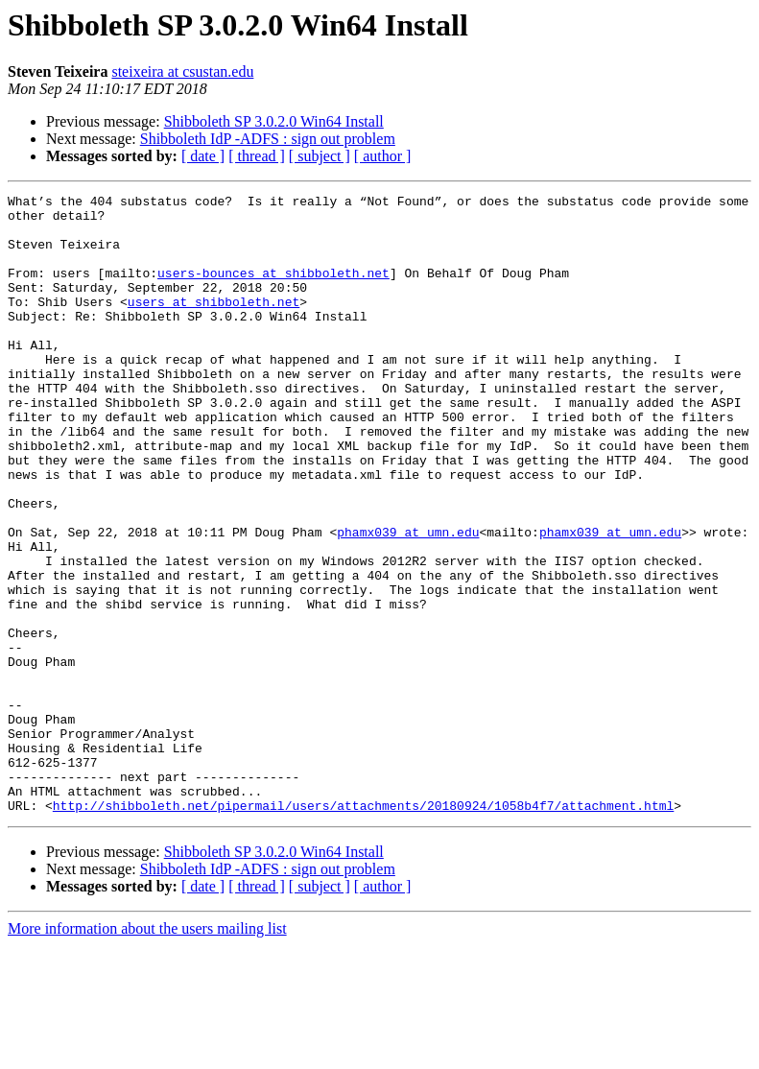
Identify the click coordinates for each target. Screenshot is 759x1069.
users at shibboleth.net (213, 324)
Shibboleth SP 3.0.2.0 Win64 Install (274, 121)
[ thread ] (256, 156)
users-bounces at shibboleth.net (273, 289)
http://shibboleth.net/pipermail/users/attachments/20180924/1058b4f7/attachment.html (363, 929)
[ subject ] (319, 156)
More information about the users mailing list (147, 1052)
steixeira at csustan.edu (182, 71)
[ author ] (383, 156)
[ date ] (203, 156)
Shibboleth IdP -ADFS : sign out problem (267, 139)
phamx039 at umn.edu (408, 600)
